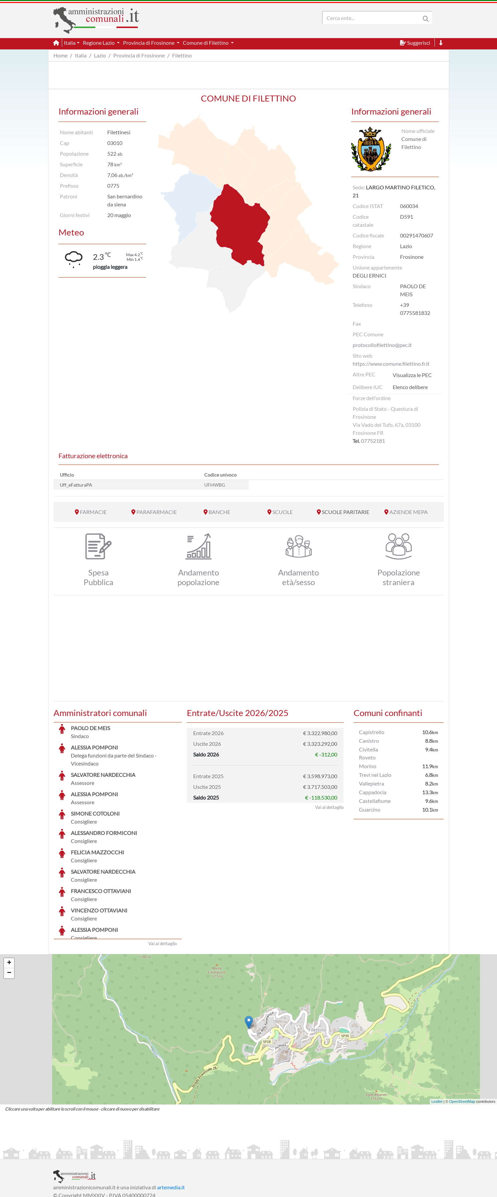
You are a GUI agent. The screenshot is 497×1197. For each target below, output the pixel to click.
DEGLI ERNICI (369, 275)
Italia (81, 55)
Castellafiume (375, 801)
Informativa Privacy (135, 1153)
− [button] (9, 923)
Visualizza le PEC (412, 375)
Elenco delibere (410, 387)
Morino (367, 766)
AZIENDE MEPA (408, 512)
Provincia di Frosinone (139, 55)
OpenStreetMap (462, 1051)
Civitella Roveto (368, 753)
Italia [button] (70, 42)
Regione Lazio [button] (99, 42)
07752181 (373, 441)
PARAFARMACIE (156, 512)
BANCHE (219, 512)
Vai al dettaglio (162, 893)
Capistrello (371, 732)
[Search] (373, 17)
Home (60, 55)
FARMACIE (93, 512)
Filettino (182, 55)
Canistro (369, 740)
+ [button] (9, 913)
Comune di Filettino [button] (206, 42)
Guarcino (369, 809)
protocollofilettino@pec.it (382, 345)
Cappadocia (372, 792)
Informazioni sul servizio (81, 1153)
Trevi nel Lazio (375, 775)
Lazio (100, 55)
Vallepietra (371, 783)
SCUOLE (282, 512)
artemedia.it (171, 1137)
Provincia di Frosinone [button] (149, 42)
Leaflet (437, 1051)
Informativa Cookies (184, 1153)
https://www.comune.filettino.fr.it (391, 363)
